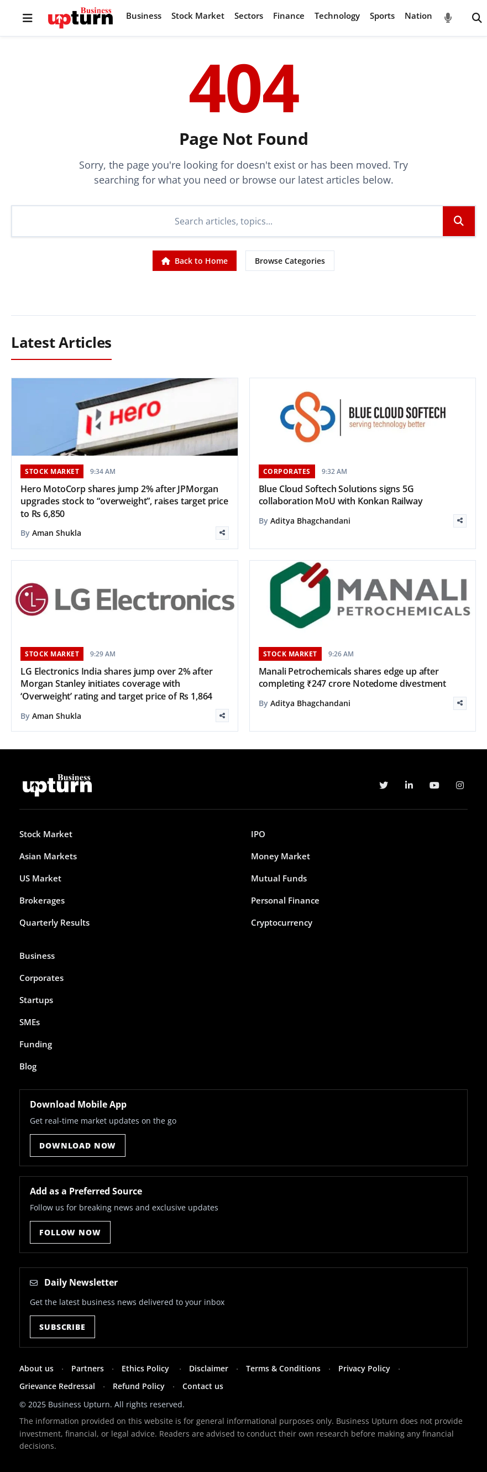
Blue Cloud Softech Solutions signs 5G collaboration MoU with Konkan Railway (341, 495)
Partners (87, 1368)
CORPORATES (287, 471)
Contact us (202, 1386)
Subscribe (62, 1327)
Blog (27, 1066)
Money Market (280, 856)
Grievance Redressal (57, 1386)
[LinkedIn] (409, 785)
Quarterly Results (54, 922)
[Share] (222, 533)
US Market (40, 878)
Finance (289, 15)
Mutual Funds (279, 878)
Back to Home (194, 260)
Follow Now (70, 1232)
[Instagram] (460, 785)
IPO (258, 833)
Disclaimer (208, 1368)
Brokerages (42, 900)
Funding (35, 1044)
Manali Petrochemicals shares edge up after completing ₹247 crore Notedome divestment (353, 677)
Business (143, 15)
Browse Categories (290, 260)
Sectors (248, 15)
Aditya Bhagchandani (310, 520)
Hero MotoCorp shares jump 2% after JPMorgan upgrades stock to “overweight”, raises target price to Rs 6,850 (124, 501)
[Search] (477, 18)
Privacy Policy (364, 1368)
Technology (337, 15)
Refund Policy (139, 1386)
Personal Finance (285, 900)
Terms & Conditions (283, 1368)
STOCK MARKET (52, 471)
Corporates (41, 977)
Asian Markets (48, 856)
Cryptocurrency (281, 922)
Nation (418, 15)
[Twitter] (383, 785)
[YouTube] (434, 785)
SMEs (29, 1021)
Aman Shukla (56, 533)
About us (36, 1368)
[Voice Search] (448, 18)
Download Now (77, 1145)
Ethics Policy (146, 1368)
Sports (382, 15)
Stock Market (197, 15)
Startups (36, 999)
